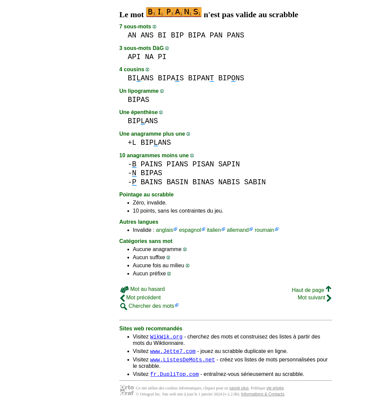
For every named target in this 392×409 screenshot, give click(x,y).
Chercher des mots (147, 306)
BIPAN (201, 78)
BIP (177, 35)
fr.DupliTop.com (174, 378)
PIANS (177, 164)
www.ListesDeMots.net (182, 362)
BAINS (151, 182)
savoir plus (239, 392)
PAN (216, 35)
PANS (235, 35)
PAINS (151, 164)
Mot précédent (140, 297)
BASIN (177, 182)
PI (162, 57)
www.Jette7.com (172, 353)
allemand (238, 230)
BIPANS (143, 121)
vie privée (275, 392)
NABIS (229, 182)
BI (162, 35)
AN (132, 35)
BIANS (141, 78)
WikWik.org (166, 337)
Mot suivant (314, 297)
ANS (147, 35)
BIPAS (171, 78)
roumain (264, 230)
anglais (164, 230)
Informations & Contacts (262, 398)
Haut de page (311, 290)
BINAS (203, 182)
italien (214, 230)
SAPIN (229, 164)
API (134, 57)
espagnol (190, 230)
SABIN (255, 182)
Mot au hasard (142, 289)
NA (149, 57)
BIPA (196, 35)
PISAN (203, 164)
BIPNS (231, 78)
